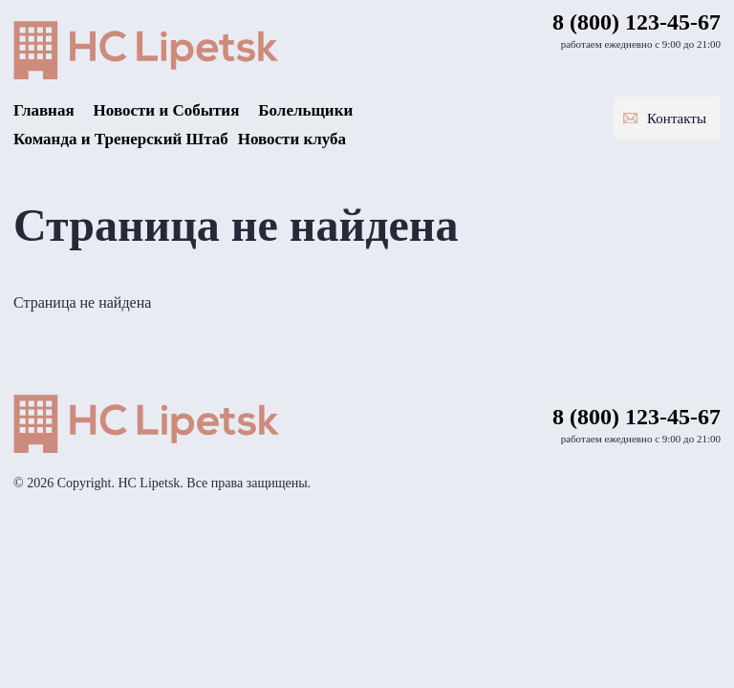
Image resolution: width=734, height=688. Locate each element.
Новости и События (167, 110)
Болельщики (305, 110)
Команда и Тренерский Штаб (120, 139)
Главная (44, 110)
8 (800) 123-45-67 (636, 22)
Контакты (676, 118)
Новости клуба (292, 139)
